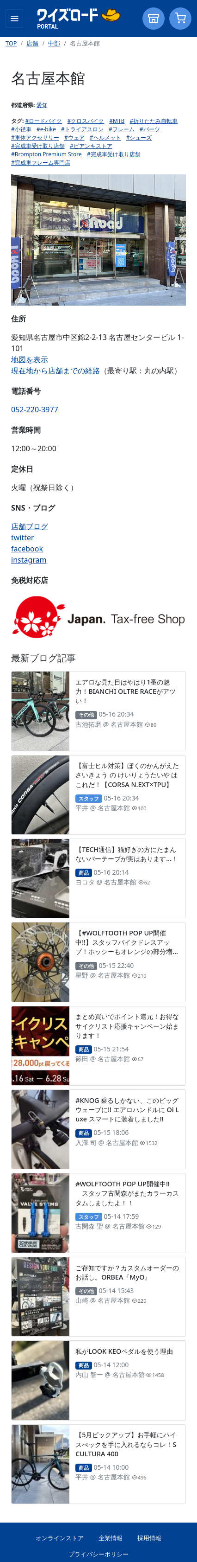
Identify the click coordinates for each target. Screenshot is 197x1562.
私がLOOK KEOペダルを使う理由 (124, 1351)
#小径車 (21, 129)
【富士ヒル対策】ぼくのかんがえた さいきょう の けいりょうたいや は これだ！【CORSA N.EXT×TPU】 (127, 774)
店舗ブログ (29, 526)
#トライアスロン (82, 129)
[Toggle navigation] (14, 18)
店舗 (32, 43)
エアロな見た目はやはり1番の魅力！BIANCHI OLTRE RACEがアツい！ (125, 691)
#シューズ (139, 137)
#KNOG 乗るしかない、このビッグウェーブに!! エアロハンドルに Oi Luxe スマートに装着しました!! (127, 1109)
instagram (29, 560)
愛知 (42, 105)
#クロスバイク (85, 121)
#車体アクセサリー (35, 137)
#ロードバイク (43, 121)
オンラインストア (60, 1538)
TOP (11, 43)
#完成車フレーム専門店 (40, 162)
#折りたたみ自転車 (154, 121)
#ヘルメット (105, 137)
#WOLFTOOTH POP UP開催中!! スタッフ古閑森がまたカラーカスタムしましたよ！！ (127, 1193)
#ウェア (74, 137)
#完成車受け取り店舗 (38, 146)
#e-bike (46, 129)
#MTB (116, 121)
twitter (22, 537)
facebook (27, 549)
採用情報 (149, 1538)
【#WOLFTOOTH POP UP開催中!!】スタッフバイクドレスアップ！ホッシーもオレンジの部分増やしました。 (127, 946)
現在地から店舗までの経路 (55, 370)
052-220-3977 (34, 409)
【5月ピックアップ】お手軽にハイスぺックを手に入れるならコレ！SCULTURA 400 (125, 1444)
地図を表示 (29, 359)
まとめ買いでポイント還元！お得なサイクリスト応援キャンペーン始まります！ (127, 1025)
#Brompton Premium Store (46, 154)
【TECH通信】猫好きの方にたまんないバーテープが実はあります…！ (126, 854)
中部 (54, 43)
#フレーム (122, 129)
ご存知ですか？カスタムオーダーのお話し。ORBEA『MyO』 (127, 1272)
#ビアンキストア (91, 146)
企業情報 (110, 1538)
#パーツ (150, 129)
